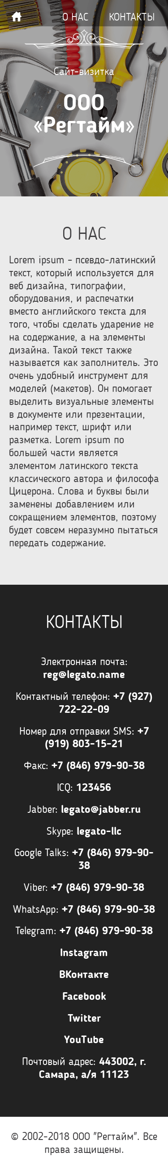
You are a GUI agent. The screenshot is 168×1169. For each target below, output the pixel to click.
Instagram (84, 952)
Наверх (16, 16)
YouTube (84, 1039)
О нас (75, 17)
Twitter (84, 1018)
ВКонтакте (84, 974)
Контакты (132, 17)
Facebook (84, 996)
